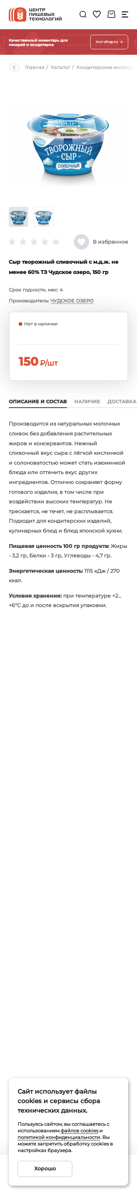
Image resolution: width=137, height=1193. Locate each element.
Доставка (121, 401)
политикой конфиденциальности (59, 1137)
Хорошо (45, 1168)
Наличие (87, 401)
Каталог (60, 67)
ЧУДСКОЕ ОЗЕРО (72, 301)
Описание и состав (38, 401)
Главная (35, 67)
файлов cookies (79, 1130)
